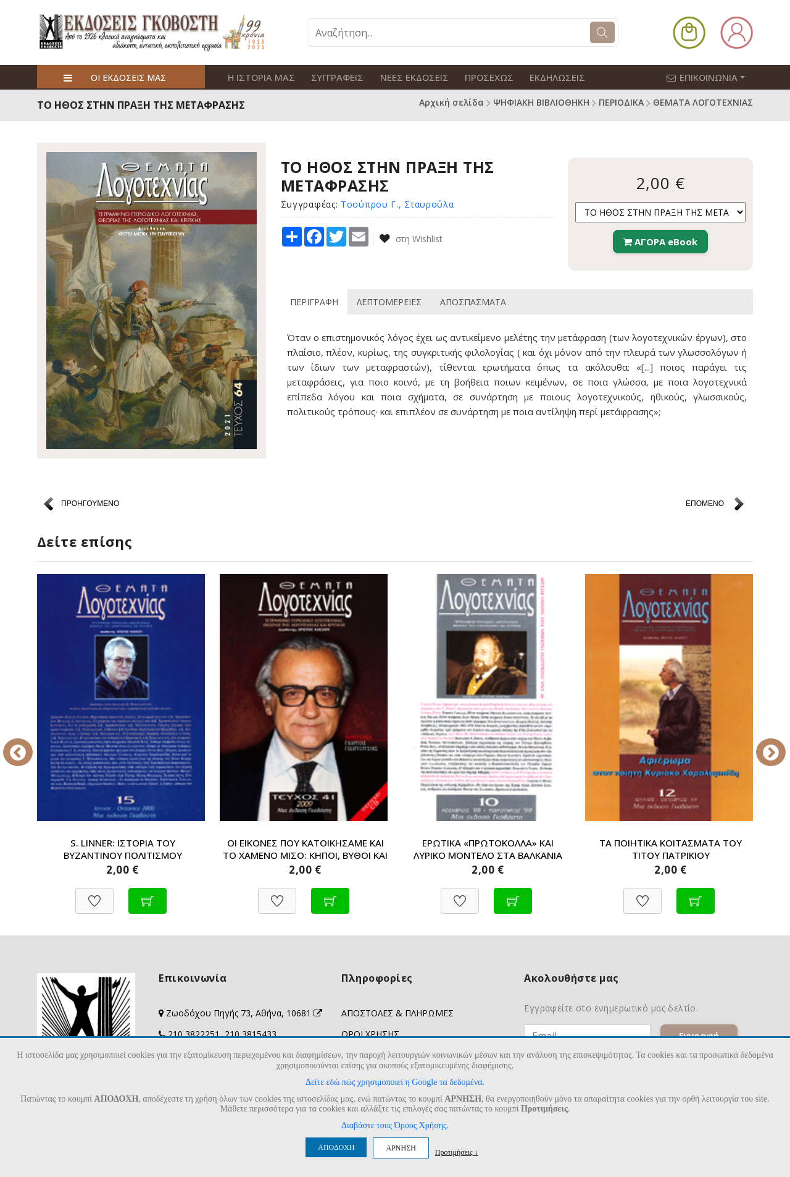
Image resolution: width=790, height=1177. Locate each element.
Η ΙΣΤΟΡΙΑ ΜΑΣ (259, 77)
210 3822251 (194, 1034)
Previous (28, 743)
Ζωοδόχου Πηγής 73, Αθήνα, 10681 (244, 1013)
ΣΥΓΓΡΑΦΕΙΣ (331, 77)
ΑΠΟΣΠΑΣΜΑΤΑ (473, 299)
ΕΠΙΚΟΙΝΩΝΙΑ (712, 76)
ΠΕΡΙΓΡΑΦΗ (314, 299)
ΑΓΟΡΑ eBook (660, 241)
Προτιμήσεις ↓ (456, 1152)
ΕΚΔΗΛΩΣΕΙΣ (542, 77)
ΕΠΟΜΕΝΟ (705, 503)
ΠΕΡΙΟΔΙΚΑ (621, 102)
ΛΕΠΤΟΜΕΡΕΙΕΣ (389, 299)
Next (762, 743)
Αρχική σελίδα (451, 102)
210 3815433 (250, 1034)
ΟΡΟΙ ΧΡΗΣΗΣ (370, 1034)
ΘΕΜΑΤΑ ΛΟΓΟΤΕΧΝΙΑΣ (703, 102)
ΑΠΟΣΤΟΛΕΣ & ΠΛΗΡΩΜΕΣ (397, 1013)
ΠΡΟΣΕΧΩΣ (477, 77)
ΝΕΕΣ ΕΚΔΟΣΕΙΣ (405, 77)
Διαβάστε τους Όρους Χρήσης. (395, 1125)
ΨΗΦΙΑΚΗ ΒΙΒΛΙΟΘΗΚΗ (541, 102)
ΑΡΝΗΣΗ (400, 1148)
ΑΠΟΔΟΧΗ (336, 1147)
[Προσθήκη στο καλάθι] (147, 894)
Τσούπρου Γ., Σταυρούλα (397, 203)
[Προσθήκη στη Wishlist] (94, 894)
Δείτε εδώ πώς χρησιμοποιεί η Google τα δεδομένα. (395, 1082)
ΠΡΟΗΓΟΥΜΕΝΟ (90, 503)
